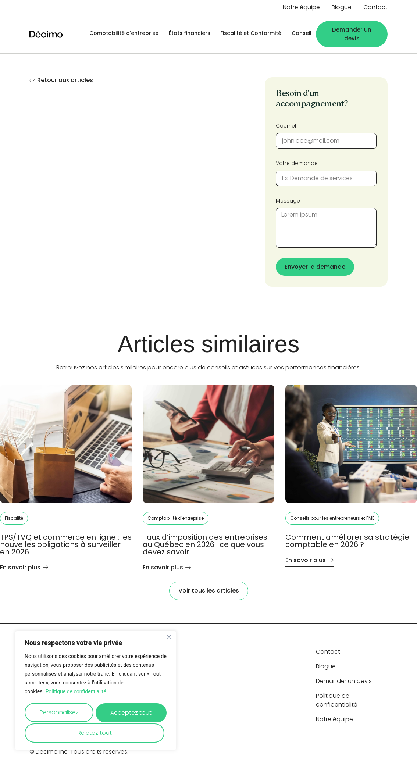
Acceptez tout (95, 733)
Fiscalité (14, 518)
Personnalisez (59, 713)
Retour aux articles (61, 80)
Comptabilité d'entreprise (175, 518)
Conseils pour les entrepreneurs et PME (332, 518)
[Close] (168, 639)
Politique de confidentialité (76, 694)
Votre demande (297, 163)
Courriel (286, 125)
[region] (96, 691)
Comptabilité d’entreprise (120, 34)
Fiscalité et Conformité (248, 34)
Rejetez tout (131, 713)
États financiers (186, 34)
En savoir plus (24, 568)
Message (288, 200)
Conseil (300, 34)
